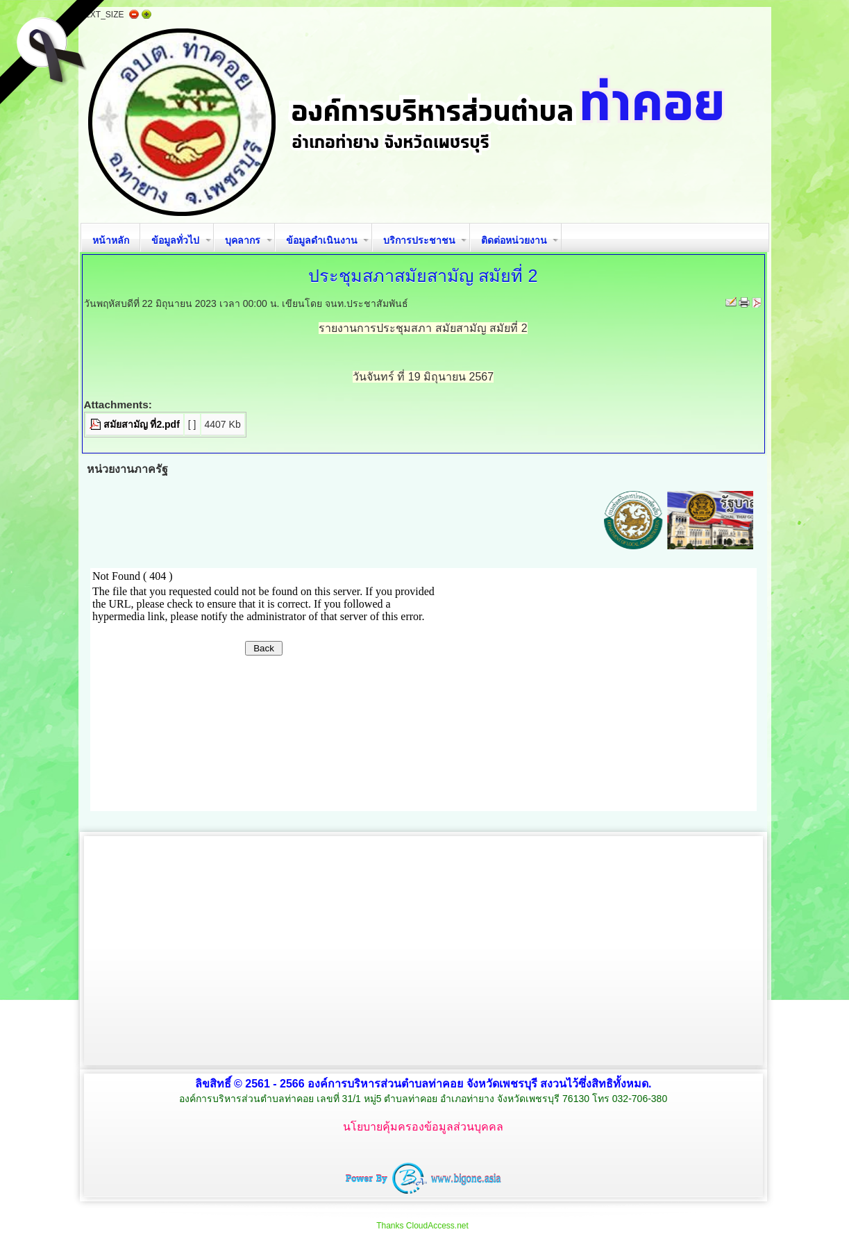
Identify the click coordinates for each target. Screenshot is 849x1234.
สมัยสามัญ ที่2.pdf (141, 424)
